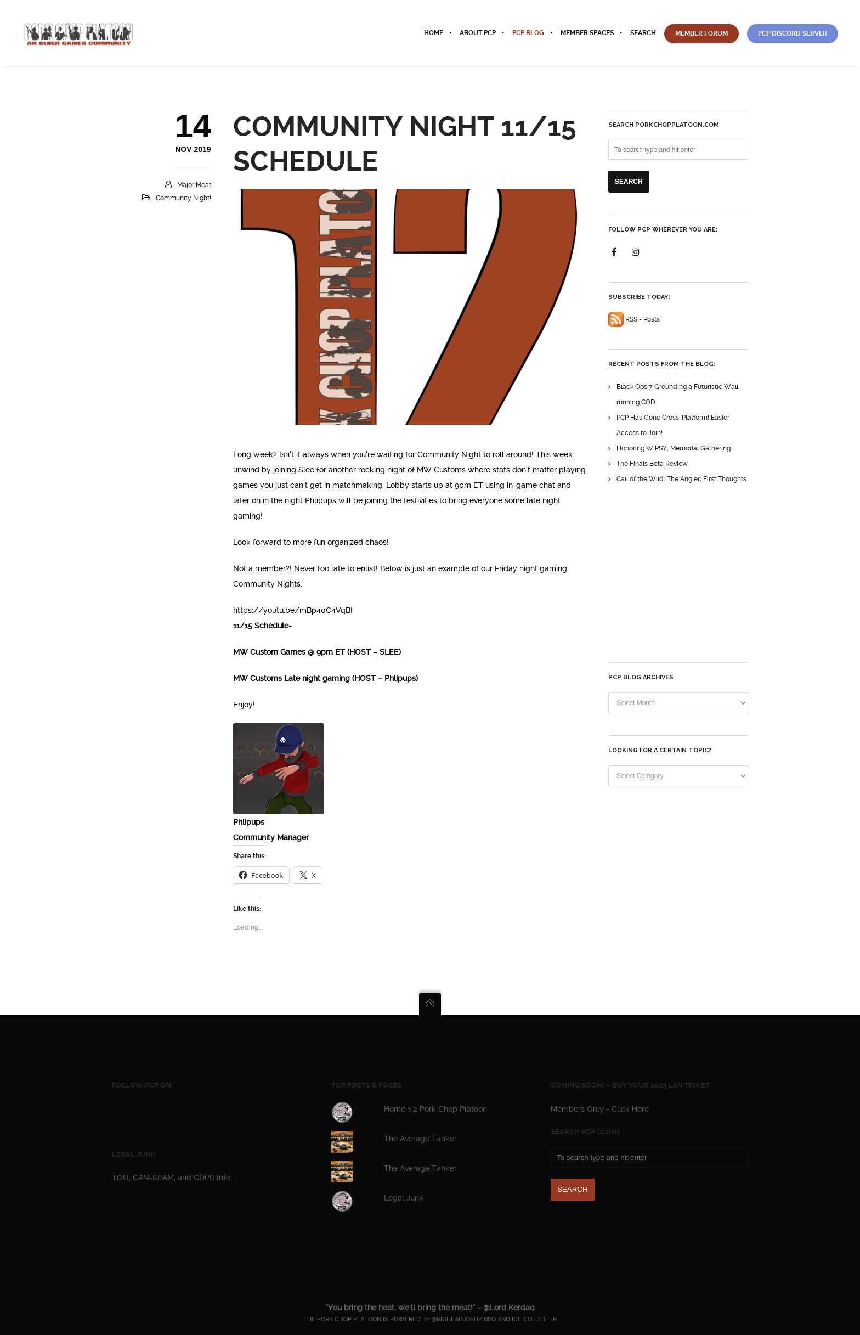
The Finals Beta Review (652, 463)
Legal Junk (403, 1197)
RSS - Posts (634, 319)
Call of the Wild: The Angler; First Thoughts (681, 479)
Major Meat (194, 185)
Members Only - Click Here (600, 1109)
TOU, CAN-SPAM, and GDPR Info (171, 1177)
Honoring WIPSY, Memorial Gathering (673, 448)
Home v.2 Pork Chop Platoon (435, 1109)
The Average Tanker (420, 1138)
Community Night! (183, 198)
